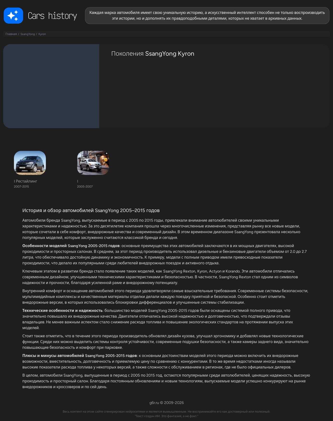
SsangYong (27, 34)
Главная (11, 34)
